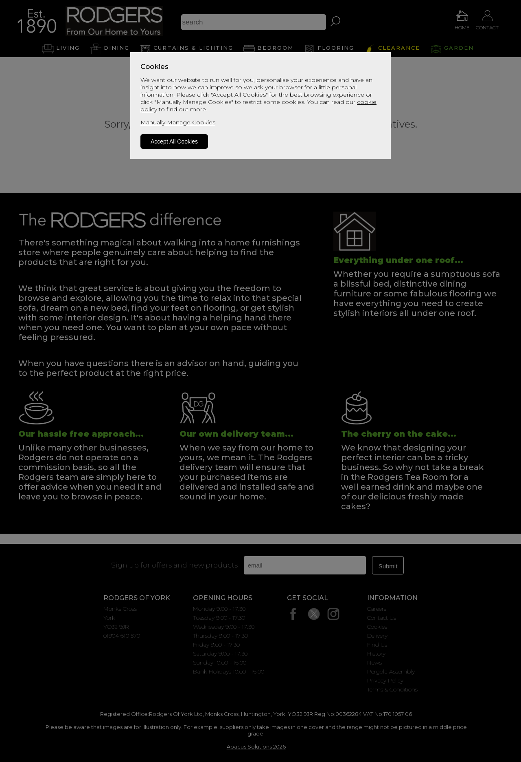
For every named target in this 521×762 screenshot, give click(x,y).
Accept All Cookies (174, 141)
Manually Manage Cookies (177, 122)
